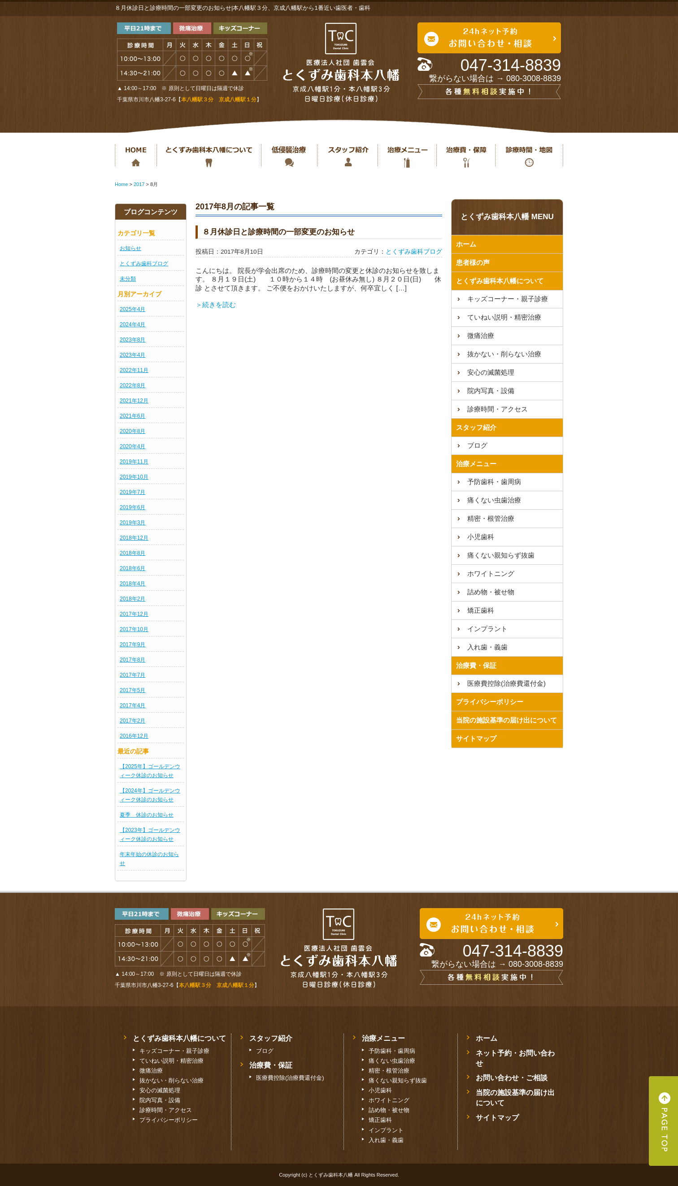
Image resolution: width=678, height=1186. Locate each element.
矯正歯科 (480, 610)
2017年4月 (132, 705)
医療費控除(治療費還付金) (506, 683)
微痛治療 (480, 335)
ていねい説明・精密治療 (504, 317)
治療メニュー (407, 156)
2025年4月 (132, 309)
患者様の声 (473, 262)
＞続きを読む (216, 304)
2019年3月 (132, 522)
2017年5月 (132, 690)
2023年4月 (132, 355)
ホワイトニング (490, 573)
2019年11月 (134, 462)
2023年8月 (132, 340)
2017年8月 (132, 660)
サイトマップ (476, 738)
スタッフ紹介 (347, 156)
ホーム (135, 156)
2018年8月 (132, 553)
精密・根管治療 (490, 518)
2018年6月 (132, 568)
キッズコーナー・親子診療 (507, 299)
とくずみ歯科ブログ (144, 263)
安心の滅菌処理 (490, 372)
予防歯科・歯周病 (494, 481)
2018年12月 (134, 538)
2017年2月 (132, 721)
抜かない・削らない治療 (289, 156)
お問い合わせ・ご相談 (512, 1078)
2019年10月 (134, 477)
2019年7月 (132, 492)
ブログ (477, 445)
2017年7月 (132, 675)
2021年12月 (134, 401)
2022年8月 (132, 385)
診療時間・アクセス (497, 409)
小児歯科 (480, 537)
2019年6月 (132, 507)
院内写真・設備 (490, 390)
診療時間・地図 (529, 156)
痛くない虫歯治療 (494, 500)
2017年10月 (134, 629)
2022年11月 (134, 370)
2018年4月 (132, 583)
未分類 (128, 279)
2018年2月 (132, 599)
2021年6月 (132, 416)
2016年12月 (134, 736)
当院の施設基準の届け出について (506, 720)
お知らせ (130, 248)
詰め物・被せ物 (490, 592)
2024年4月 (132, 324)
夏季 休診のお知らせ (147, 815)
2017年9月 (132, 644)
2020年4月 (132, 446)
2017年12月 (134, 614)
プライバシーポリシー (489, 702)
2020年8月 (132, 431)
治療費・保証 (465, 156)
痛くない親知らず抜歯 (501, 555)
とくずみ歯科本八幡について (208, 156)
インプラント (487, 628)
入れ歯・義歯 (487, 647)
